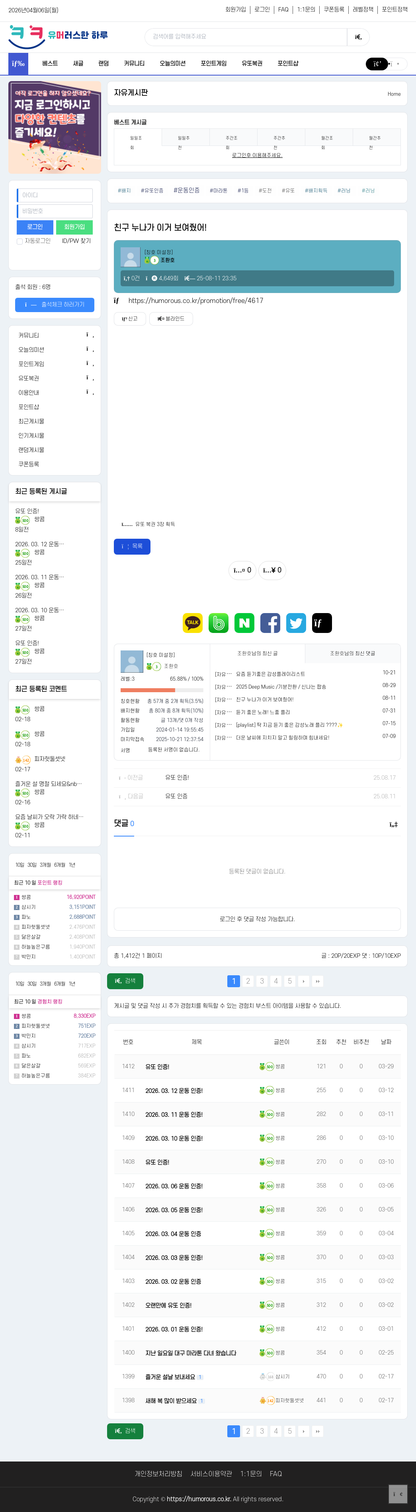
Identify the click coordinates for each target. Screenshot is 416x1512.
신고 (130, 319)
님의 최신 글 (257, 653)
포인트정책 (395, 9)
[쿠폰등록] (55, 465)
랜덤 (103, 63)
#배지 (124, 191)
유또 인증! (27, 511)
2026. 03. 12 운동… (39, 544)
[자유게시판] (228, 674)
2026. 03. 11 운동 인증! (174, 1115)
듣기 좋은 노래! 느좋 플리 (263, 712)
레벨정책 (363, 9)
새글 (78, 63)
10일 (19, 865)
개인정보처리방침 (158, 1474)
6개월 (59, 865)
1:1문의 (306, 9)
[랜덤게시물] (55, 450)
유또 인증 (176, 796)
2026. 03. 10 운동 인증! (174, 1138)
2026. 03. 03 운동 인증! (174, 1258)
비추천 (361, 1042)
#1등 (243, 191)
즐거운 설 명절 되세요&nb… (48, 784)
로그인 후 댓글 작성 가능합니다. (257, 919)
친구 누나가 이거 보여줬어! (265, 700)
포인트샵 (287, 63)
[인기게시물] (55, 436)
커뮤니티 (134, 63)
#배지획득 (316, 191)
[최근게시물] (55, 422)
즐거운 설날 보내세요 (171, 1377)
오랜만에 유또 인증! (168, 1305)
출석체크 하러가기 (54, 304)
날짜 (386, 1042)
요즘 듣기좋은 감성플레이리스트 (270, 674)
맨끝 (318, 981)
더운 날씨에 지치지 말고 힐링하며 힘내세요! (283, 738)
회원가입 (235, 9)
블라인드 (171, 319)
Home (394, 94)
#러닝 (345, 191)
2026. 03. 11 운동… (39, 577)
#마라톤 (219, 191)
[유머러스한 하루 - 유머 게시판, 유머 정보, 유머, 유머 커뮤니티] (58, 37)
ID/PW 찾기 (76, 241)
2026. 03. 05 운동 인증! (174, 1210)
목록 (132, 546)
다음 (304, 981)
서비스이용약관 (211, 1474)
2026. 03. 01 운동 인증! (174, 1329)
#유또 (288, 191)
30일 (32, 865)
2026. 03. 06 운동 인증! (174, 1186)
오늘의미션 (173, 63)
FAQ (283, 9)
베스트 (50, 63)
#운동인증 (187, 190)
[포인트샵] (55, 407)
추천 (341, 1042)
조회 (321, 1042)
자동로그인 (34, 241)
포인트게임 (214, 63)
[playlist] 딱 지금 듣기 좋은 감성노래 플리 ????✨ (289, 725)
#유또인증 (152, 191)
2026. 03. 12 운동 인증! (174, 1091)
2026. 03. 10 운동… (39, 610)
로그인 (262, 9)
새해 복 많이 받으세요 (171, 1401)
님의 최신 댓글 (352, 653)
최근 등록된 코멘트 (41, 689)
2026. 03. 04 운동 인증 (173, 1234)
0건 (132, 278)
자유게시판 (131, 93)
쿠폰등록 (334, 9)
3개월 (45, 865)
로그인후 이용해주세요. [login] (257, 155)
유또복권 (252, 63)
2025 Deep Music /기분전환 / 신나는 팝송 (281, 687)
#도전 (265, 191)
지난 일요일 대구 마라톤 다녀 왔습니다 (190, 1353)
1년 (71, 865)
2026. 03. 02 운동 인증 (173, 1282)
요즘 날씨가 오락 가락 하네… (49, 817)
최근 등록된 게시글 (41, 491)
